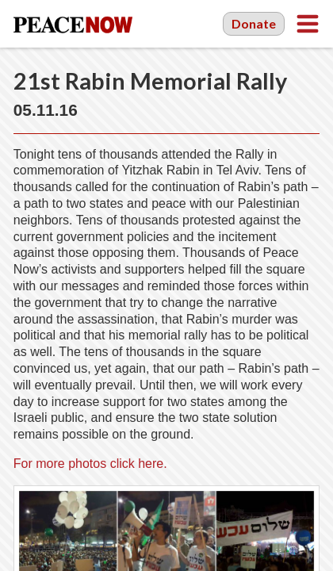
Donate (254, 23)
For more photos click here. (90, 463)
